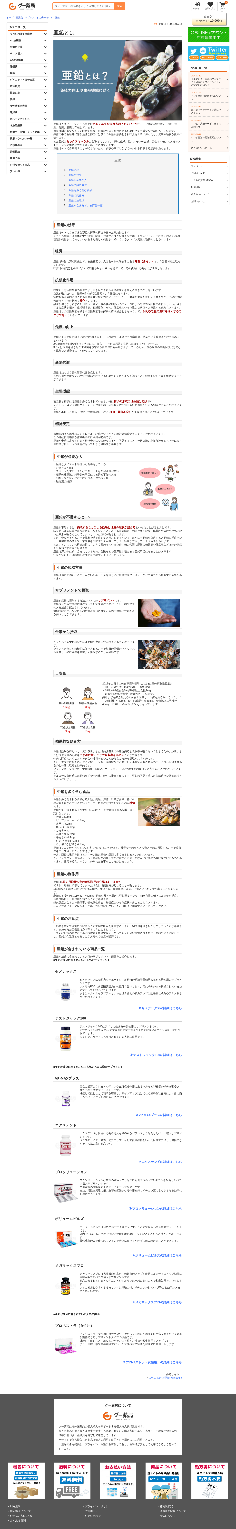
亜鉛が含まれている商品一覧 (86, 205)
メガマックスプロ (147, 1302)
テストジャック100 (146, 1055)
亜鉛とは (74, 170)
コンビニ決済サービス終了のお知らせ (207, 123)
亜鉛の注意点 (76, 200)
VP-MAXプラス (149, 1115)
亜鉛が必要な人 (78, 180)
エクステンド (150, 1162)
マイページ (197, 166)
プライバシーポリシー (98, 1506)
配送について (168, 1515)
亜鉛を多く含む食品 (80, 190)
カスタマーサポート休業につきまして (207, 109)
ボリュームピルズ (147, 1255)
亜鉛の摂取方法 (78, 185)
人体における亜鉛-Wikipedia (165, 1377)
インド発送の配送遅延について (207, 137)
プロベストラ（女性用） (143, 1362)
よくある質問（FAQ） (202, 180)
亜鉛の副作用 (76, 195)
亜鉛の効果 (75, 175)
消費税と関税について (173, 1511)
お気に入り (210, 8)
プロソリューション (146, 1208)
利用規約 (195, 187)
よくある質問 (18, 1520)
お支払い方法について (23, 1515)
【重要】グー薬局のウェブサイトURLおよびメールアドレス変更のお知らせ (207, 80)
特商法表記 (166, 1506)
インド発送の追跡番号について (207, 95)
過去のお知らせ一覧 (201, 147)
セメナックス (150, 1008)
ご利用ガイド (198, 173)
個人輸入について (200, 194)
